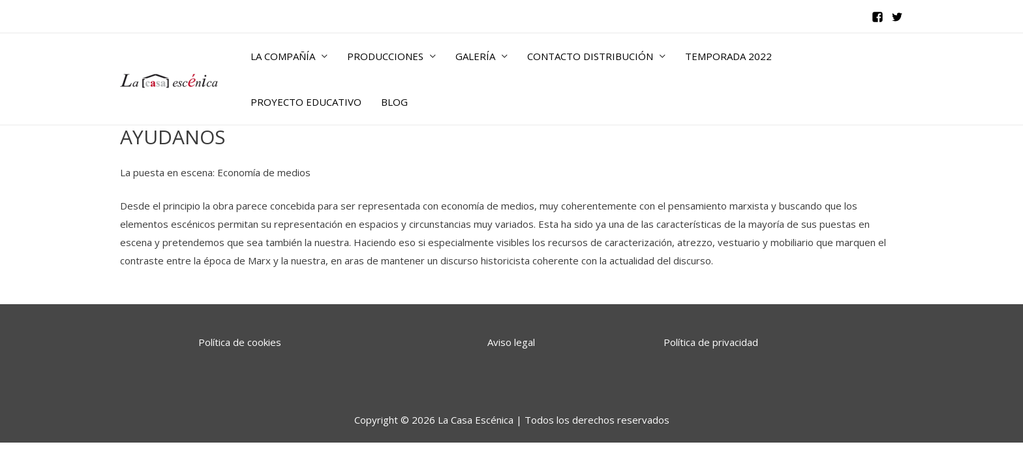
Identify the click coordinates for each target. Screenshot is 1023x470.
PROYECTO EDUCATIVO (306, 101)
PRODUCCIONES (385, 56)
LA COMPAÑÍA (283, 56)
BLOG (394, 101)
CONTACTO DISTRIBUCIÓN (590, 56)
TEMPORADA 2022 (728, 56)
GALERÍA (475, 56)
